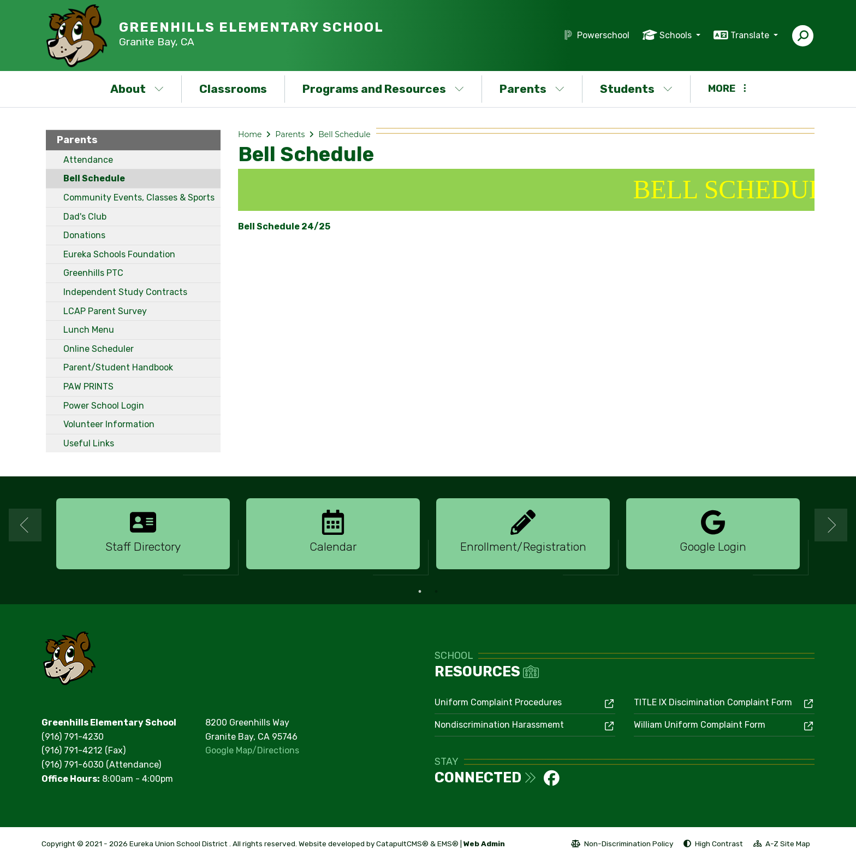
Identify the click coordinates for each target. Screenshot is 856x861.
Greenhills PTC (93, 273)
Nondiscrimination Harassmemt (499, 725)
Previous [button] (25, 525)
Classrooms (233, 89)
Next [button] (831, 525)
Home (249, 134)
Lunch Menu (88, 330)
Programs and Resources (383, 89)
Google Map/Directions (252, 750)
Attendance (88, 160)
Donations (84, 235)
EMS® (448, 843)
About (137, 89)
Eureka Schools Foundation (119, 254)
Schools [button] (676, 35)
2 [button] (436, 591)
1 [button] (419, 591)
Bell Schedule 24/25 (284, 226)
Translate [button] (750, 35)
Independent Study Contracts (125, 292)
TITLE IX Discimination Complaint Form (713, 702)
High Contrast (719, 843)
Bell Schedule (94, 178)
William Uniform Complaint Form (699, 725)
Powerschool (603, 35)
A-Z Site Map (781, 845)
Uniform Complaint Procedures (498, 702)
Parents (532, 89)
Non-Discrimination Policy (622, 845)
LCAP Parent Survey (105, 311)
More (727, 88)
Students (636, 89)
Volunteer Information (108, 424)
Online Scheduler (98, 349)
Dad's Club (84, 216)
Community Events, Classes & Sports (139, 197)
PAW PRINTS (88, 386)
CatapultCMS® (402, 843)
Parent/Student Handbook (118, 367)
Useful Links (88, 443)
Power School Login (103, 405)
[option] (143, 534)
